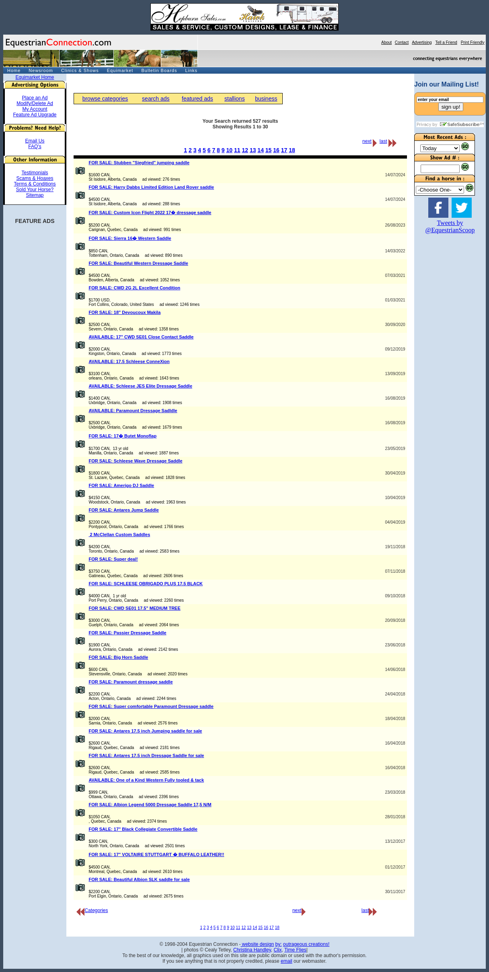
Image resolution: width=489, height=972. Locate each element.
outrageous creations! (306, 944)
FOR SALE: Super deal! (113, 559)
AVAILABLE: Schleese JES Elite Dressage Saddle (140, 386)
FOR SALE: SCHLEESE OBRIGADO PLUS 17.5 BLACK (145, 583)
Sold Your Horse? (34, 189)
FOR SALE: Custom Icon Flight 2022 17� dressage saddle (149, 212)
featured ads (197, 98)
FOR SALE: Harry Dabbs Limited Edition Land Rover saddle (151, 187)
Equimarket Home (34, 77)
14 (260, 150)
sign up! (451, 107)
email (286, 961)
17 (284, 150)
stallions (234, 98)
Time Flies (295, 950)
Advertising (421, 42)
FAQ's (34, 146)
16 (276, 150)
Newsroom (41, 70)
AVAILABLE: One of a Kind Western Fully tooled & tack (146, 780)
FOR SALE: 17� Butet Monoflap (122, 435)
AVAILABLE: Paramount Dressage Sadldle (132, 410)
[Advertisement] (438, 362)
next (367, 141)
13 (253, 150)
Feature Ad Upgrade (34, 115)
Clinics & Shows (80, 70)
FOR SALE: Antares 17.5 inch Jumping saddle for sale (145, 730)
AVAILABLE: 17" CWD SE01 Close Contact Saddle (140, 336)
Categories (92, 910)
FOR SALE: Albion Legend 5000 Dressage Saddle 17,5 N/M (149, 804)
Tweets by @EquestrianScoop (450, 226)
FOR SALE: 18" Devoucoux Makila (124, 312)
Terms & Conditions (34, 184)
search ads (155, 98)
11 (237, 150)
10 (229, 150)
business (266, 98)
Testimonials (34, 172)
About (386, 42)
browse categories (105, 98)
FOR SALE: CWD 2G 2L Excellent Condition (134, 287)
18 (292, 150)
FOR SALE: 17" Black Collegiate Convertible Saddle (142, 829)
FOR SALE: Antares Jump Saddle (123, 510)
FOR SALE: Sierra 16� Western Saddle (129, 238)
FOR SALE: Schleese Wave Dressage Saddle (135, 460)
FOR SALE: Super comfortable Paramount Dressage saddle (151, 706)
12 (245, 150)
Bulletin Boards (159, 70)
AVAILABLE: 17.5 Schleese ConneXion (128, 361)
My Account (34, 109)
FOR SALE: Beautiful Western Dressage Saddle (138, 263)
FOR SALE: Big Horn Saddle (118, 657)
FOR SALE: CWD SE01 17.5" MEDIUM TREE (134, 608)
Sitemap (34, 195)
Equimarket (120, 70)
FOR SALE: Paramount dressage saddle (130, 681)
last (383, 141)
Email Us (34, 141)
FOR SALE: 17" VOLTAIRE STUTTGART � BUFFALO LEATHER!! (156, 854)
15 (268, 150)
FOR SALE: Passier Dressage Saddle (127, 632)
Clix (277, 950)
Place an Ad (34, 98)
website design (257, 944)
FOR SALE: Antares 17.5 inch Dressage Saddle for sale (146, 755)
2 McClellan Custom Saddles (119, 534)
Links (191, 70)
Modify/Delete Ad (34, 103)
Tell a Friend (446, 42)
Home (14, 70)
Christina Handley (252, 950)
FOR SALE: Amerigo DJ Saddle (121, 485)
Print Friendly (473, 42)
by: (278, 944)
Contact (402, 42)
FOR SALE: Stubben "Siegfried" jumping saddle (138, 162)
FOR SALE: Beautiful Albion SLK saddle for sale (138, 879)
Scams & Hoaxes (34, 178)
